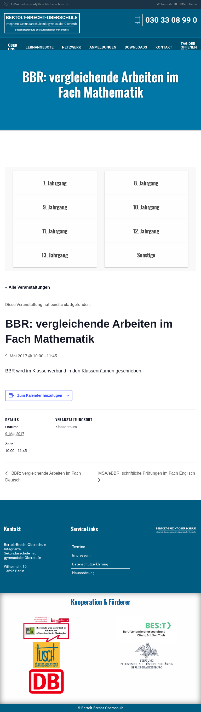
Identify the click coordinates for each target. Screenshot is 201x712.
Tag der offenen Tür (189, 47)
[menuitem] (12, 47)
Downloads (136, 47)
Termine (78, 547)
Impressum (81, 555)
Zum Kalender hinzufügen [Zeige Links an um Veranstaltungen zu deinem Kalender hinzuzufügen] (39, 395)
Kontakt (164, 47)
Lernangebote (40, 47)
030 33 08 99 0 (171, 20)
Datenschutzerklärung (90, 564)
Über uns (12, 47)
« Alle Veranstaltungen (27, 287)
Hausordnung (83, 573)
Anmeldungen (102, 47)
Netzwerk (71, 47)
